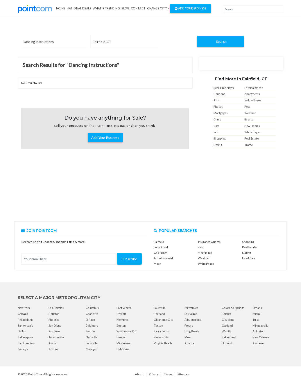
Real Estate (251, 138)
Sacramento (161, 331)
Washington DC (126, 331)
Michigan (91, 349)
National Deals (79, 8)
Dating (217, 145)
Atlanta (189, 343)
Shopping (219, 138)
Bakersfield (229, 337)
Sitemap (183, 374)
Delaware (122, 349)
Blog (125, 8)
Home (60, 8)
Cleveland (228, 319)
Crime (217, 119)
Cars (216, 125)
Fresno (189, 325)
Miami (256, 313)
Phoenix (53, 319)
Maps (157, 263)
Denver (121, 337)
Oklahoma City (163, 319)
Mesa (188, 337)
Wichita (226, 331)
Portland (159, 313)
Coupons (219, 94)
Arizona (53, 349)
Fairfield (159, 242)
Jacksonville (56, 337)
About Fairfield (163, 258)
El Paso (90, 319)
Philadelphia (25, 319)
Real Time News (223, 88)
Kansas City (161, 337)
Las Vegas (191, 313)
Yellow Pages (252, 100)
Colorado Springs (233, 308)
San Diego (54, 325)
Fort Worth (123, 308)
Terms (168, 374)
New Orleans (261, 337)
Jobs (216, 100)
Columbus (92, 308)
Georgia (23, 349)
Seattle (90, 331)
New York (24, 308)
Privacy (154, 374)
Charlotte (92, 313)
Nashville (91, 337)
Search (221, 41)
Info (216, 132)
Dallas (22, 331)
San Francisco (26, 343)
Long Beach (192, 331)
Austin (52, 343)
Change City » (158, 8)
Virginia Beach (163, 343)
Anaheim (258, 343)
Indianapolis (25, 337)
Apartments (252, 94)
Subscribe (129, 259)
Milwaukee (123, 343)
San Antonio (25, 325)
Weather (250, 113)
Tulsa (256, 319)
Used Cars (248, 258)
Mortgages (220, 113)
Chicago (23, 313)
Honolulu (227, 343)
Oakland (227, 325)
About (139, 374)
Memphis (122, 319)
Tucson (158, 325)
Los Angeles (56, 308)
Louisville (91, 343)
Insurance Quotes (209, 242)
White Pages (252, 132)
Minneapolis (260, 325)
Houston (53, 313)
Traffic (248, 145)
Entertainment (253, 88)
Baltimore (92, 325)
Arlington (258, 331)
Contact (138, 8)
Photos (218, 106)
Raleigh (226, 313)
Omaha (257, 308)
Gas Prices (160, 253)
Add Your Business (190, 9)
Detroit (121, 313)
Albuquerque (193, 319)
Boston (121, 325)
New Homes (252, 125)
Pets (247, 106)
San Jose (54, 331)
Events (248, 119)
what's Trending (106, 8)
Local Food (161, 247)
